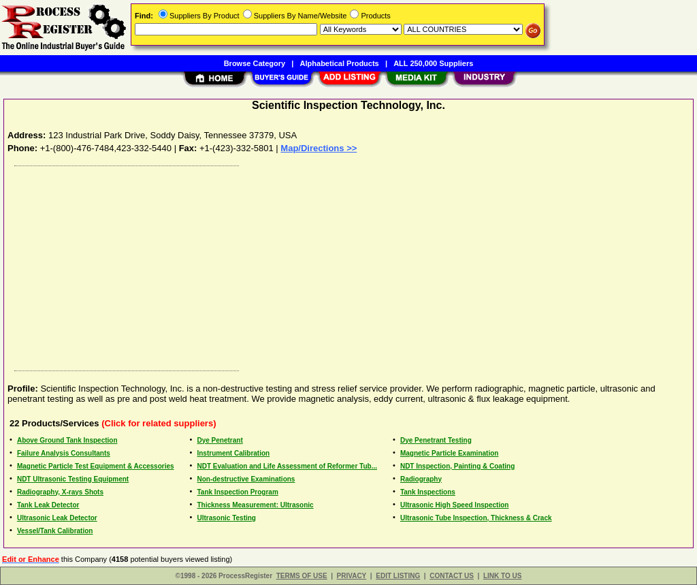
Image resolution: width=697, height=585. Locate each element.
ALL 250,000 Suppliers (433, 63)
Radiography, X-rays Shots (60, 492)
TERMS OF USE (301, 576)
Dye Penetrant (219, 440)
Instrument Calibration (233, 453)
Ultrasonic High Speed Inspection (454, 505)
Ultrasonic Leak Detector (57, 518)
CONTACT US (451, 576)
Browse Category (254, 63)
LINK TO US (502, 576)
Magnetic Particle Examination (449, 453)
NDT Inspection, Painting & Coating (457, 466)
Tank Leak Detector (48, 505)
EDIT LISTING (398, 576)
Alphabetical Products (339, 63)
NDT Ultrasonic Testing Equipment (73, 479)
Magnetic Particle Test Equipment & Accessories (95, 466)
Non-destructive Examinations (246, 479)
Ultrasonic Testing (226, 518)
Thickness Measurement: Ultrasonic (255, 505)
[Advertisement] (349, 265)
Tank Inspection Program (237, 492)
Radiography (421, 479)
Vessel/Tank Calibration (55, 531)
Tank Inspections (427, 492)
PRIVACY (352, 576)
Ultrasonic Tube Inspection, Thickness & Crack (476, 518)
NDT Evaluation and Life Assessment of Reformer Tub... (287, 466)
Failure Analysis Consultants (63, 453)
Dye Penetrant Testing (436, 440)
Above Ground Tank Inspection (67, 440)
